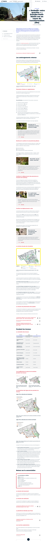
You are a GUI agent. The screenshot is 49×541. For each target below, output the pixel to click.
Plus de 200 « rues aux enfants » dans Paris (34, 159)
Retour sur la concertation (8, 36)
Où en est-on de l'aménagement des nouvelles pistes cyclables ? (32, 232)
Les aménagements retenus (8, 33)
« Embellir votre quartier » (25, 43)
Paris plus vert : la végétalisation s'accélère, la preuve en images (33, 126)
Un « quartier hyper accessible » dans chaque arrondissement (33, 194)
